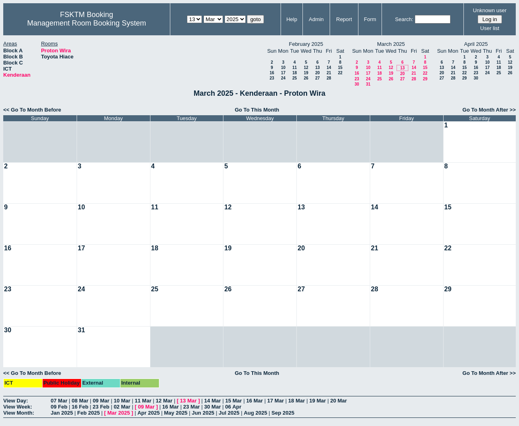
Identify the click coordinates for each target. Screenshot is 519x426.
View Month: (18, 413)
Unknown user (489, 10)
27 (317, 78)
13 (317, 67)
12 (306, 67)
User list (489, 28)
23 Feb (101, 407)
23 (272, 78)
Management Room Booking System (86, 23)
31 (368, 84)
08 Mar (80, 401)
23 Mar (191, 407)
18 (294, 73)
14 (328, 67)
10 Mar (122, 401)
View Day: (15, 401)
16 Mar (254, 401)
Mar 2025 (118, 413)
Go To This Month (257, 110)
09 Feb (59, 407)
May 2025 (176, 413)
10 (283, 67)
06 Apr (233, 407)
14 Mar (212, 401)
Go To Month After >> (489, 110)
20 (317, 73)
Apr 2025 (148, 413)
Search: (404, 19)
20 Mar (338, 401)
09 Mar (101, 401)
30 (356, 84)
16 (272, 73)
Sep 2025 (283, 413)
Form (370, 19)
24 (283, 78)
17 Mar (275, 401)
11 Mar (143, 401)
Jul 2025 (229, 413)
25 (294, 78)
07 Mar (59, 401)
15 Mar (233, 401)
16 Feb (80, 407)
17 (283, 73)
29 (425, 79)
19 (306, 73)
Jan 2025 (62, 413)
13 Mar (188, 401)
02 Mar (122, 407)
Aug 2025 (255, 413)
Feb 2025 (88, 413)
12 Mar (164, 401)
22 (340, 73)
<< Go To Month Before (32, 110)
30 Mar (212, 407)
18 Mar (296, 401)
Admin (316, 19)
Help (291, 19)
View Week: (17, 407)
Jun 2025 (203, 413)
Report (344, 19)
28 (328, 78)
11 (294, 67)
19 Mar (317, 401)
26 (306, 78)
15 (340, 67)
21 (328, 73)
